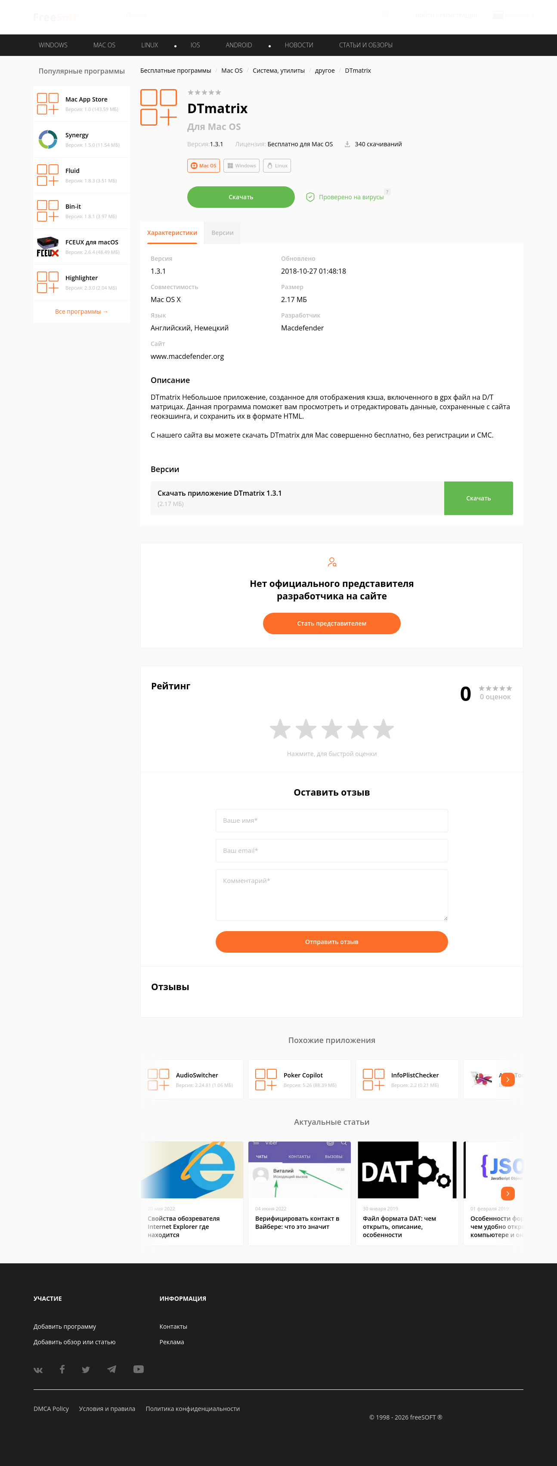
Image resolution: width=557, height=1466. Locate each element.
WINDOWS (53, 45)
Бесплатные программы (175, 70)
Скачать (241, 197)
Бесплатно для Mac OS (300, 144)
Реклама (172, 1342)
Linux (277, 165)
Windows (241, 165)
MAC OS (104, 45)
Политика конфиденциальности (192, 1408)
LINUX (149, 45)
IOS (195, 45)
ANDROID (239, 45)
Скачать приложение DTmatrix (220, 493)
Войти (425, 15)
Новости (299, 45)
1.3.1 (205, 144)
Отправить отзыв (332, 942)
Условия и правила (107, 1408)
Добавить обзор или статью (75, 1342)
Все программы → (81, 311)
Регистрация (458, 15)
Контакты (174, 1326)
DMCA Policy (51, 1408)
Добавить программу (65, 1326)
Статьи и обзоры (366, 45)
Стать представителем (332, 623)
